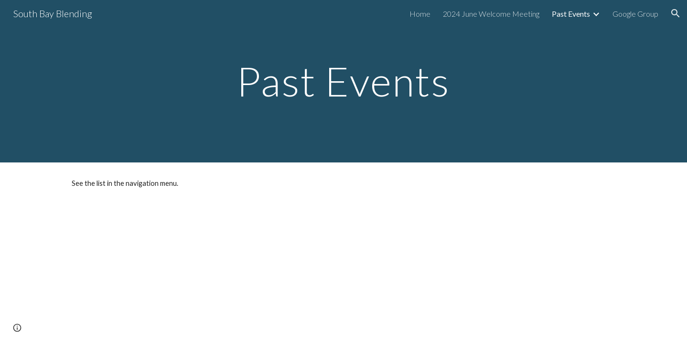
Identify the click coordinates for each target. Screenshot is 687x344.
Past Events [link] (571, 13)
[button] (675, 13)
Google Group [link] (635, 13)
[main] (343, 81)
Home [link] (419, 13)
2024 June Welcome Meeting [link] (491, 13)
